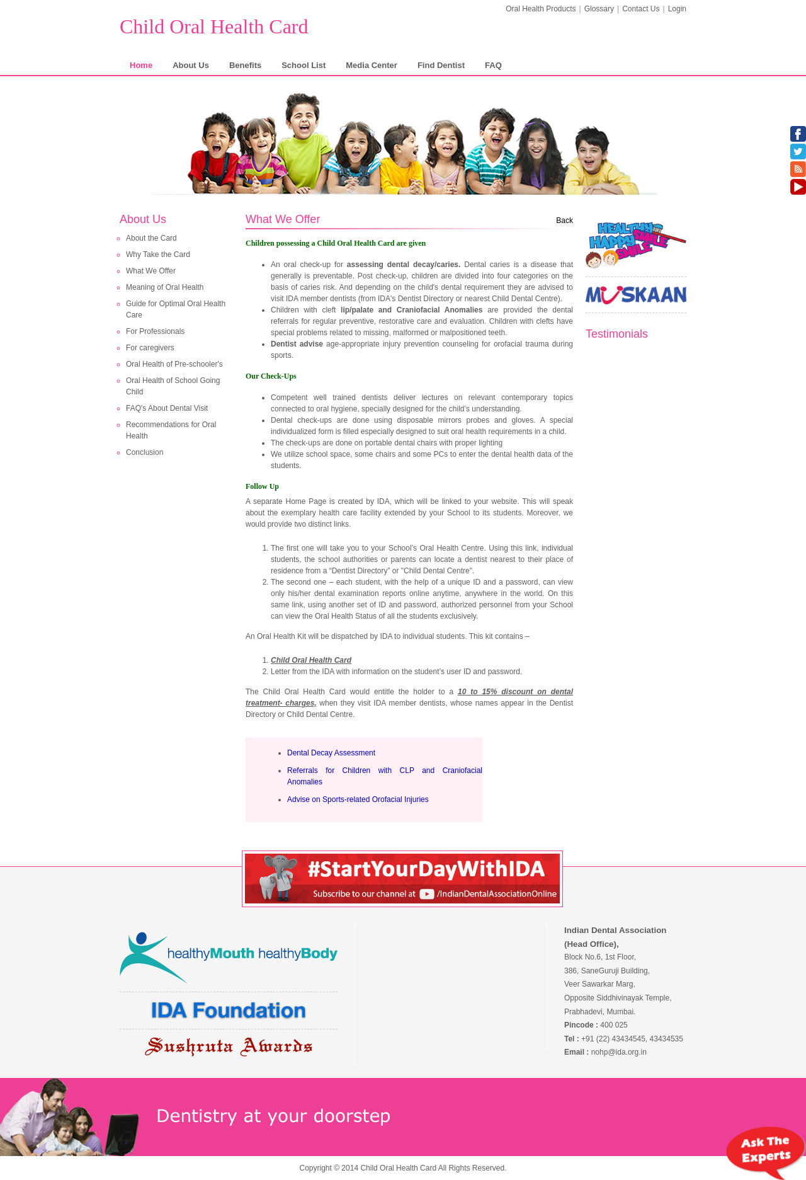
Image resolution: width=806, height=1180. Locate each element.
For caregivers (150, 347)
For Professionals (155, 331)
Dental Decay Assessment (331, 752)
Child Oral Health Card (214, 26)
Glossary (599, 8)
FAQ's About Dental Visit (167, 408)
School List (303, 65)
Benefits (245, 65)
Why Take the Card (158, 254)
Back (564, 220)
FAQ (493, 65)
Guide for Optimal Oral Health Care (175, 309)
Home (141, 65)
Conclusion (144, 452)
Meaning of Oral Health (164, 287)
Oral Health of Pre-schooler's (174, 364)
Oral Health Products (541, 8)
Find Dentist (441, 65)
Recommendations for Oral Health (171, 430)
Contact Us (640, 8)
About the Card (151, 238)
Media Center (371, 65)
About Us (191, 65)
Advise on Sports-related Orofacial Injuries (358, 799)
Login (677, 8)
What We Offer (151, 270)
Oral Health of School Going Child (173, 386)
